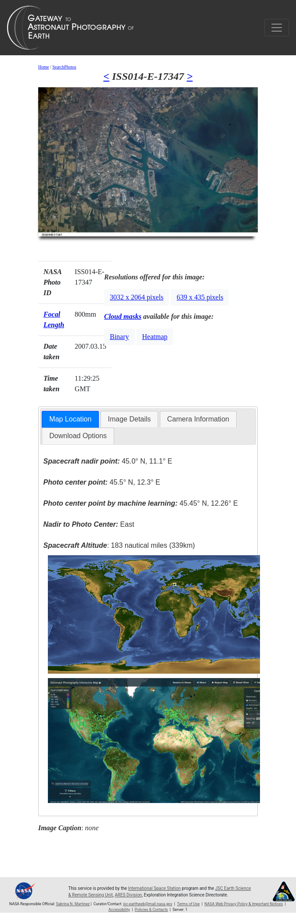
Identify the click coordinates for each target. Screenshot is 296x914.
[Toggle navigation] (276, 27)
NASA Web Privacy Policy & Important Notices (244, 904)
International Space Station (154, 888)
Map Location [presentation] (70, 419)
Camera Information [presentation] (198, 419)
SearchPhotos (64, 66)
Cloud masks (122, 316)
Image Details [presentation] (129, 419)
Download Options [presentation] (78, 435)
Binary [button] (119, 336)
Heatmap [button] (155, 336)
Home (43, 66)
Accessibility (119, 909)
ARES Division (128, 895)
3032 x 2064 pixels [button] (136, 297)
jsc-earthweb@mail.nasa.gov (147, 904)
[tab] (70, 419)
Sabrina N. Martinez (73, 904)
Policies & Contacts (151, 909)
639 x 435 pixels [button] (200, 297)
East (88, 524)
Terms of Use (188, 904)
